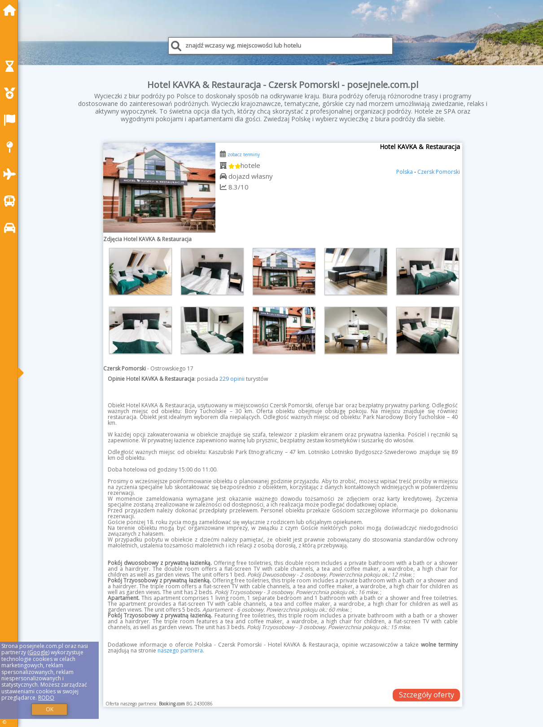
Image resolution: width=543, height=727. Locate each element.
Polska (404, 172)
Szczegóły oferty (426, 695)
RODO (46, 697)
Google (38, 652)
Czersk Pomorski (438, 172)
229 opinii (232, 379)
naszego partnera (180, 650)
